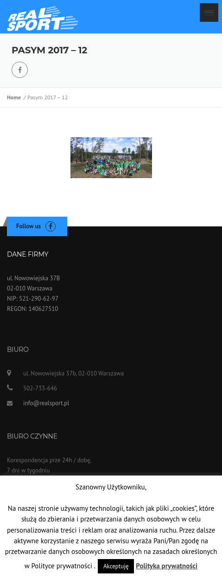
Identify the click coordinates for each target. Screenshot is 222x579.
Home (15, 97)
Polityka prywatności (166, 565)
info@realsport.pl (46, 405)
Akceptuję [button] (115, 566)
